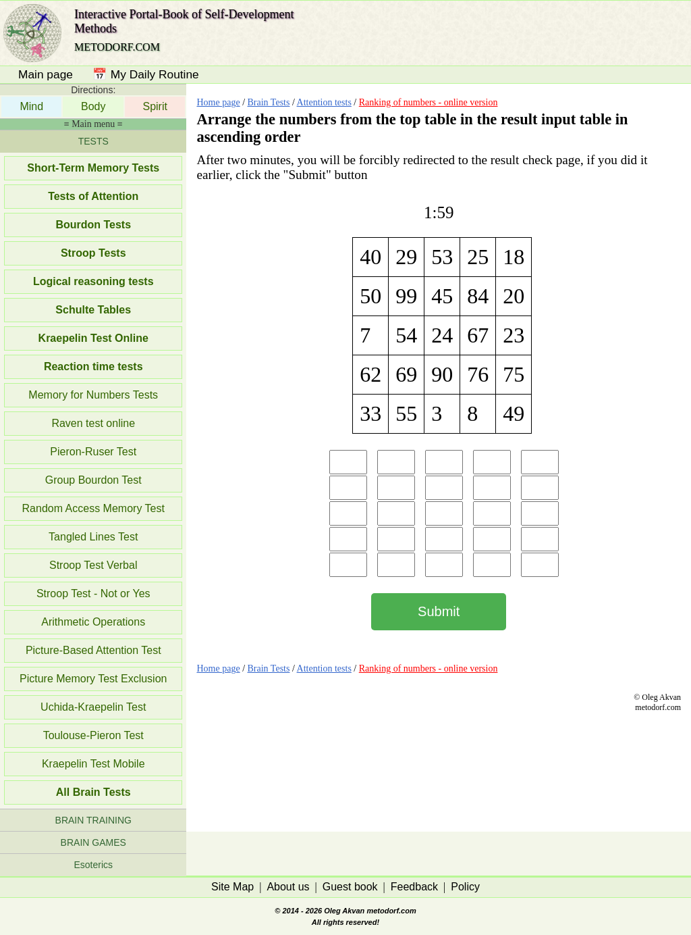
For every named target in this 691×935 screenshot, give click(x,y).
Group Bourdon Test (93, 480)
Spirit (154, 106)
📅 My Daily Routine (145, 74)
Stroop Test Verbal (93, 565)
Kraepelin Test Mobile (93, 763)
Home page (218, 102)
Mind (31, 106)
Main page (45, 74)
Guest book (350, 886)
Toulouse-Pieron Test (93, 735)
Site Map (232, 886)
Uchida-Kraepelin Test (93, 707)
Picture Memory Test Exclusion (93, 678)
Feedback (414, 886)
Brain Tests (269, 102)
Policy (465, 886)
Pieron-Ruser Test (93, 451)
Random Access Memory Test (93, 508)
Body (93, 106)
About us (288, 886)
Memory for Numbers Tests (93, 395)
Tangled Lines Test (93, 536)
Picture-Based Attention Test (93, 650)
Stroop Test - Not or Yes (93, 593)
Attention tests (324, 102)
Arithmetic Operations (93, 622)
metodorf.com (391, 911)
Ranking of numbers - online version (428, 102)
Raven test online (93, 423)
